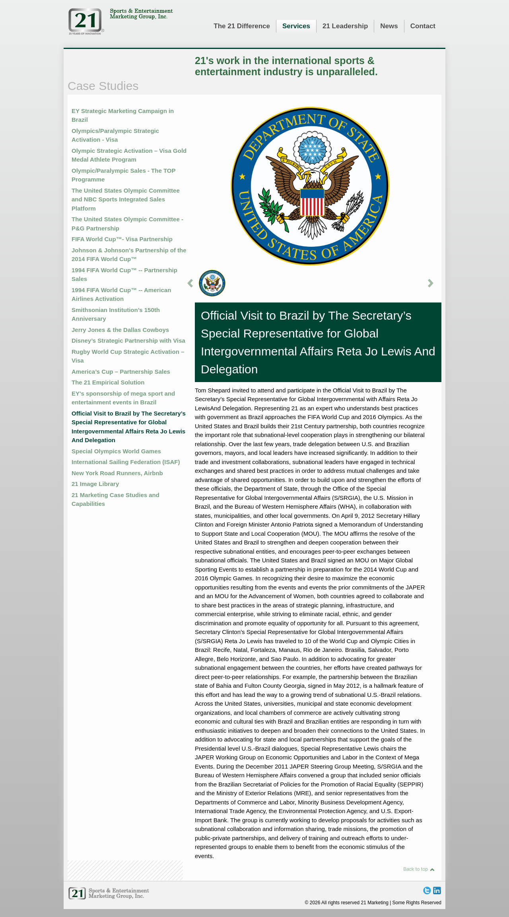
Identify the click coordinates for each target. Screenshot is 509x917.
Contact (422, 26)
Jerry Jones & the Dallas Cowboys (120, 329)
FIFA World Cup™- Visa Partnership (122, 239)
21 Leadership (345, 26)
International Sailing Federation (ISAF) (126, 461)
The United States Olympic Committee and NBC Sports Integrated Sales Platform (126, 199)
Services (296, 26)
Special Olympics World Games (116, 451)
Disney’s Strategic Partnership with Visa (128, 340)
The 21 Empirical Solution (108, 382)
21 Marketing (120, 21)
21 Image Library (95, 483)
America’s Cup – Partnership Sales (121, 371)
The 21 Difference (242, 26)
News (389, 26)
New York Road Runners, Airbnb (117, 473)
